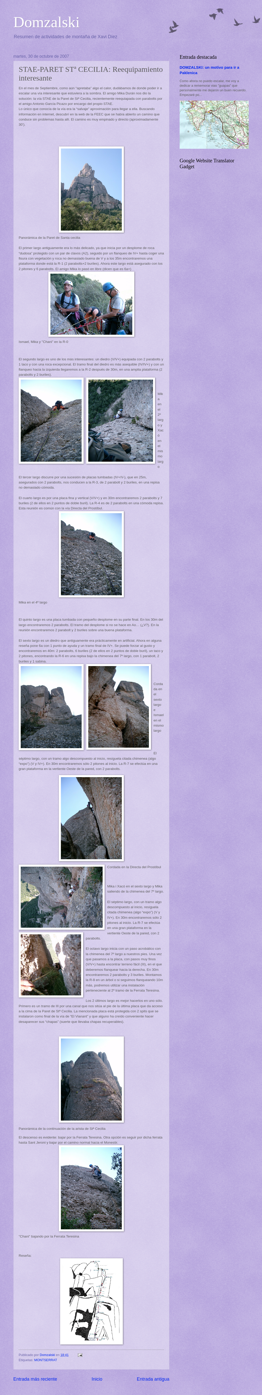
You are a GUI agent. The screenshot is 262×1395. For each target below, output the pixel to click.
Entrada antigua (153, 1379)
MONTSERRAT (45, 1360)
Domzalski (46, 22)
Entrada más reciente (35, 1379)
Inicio (97, 1379)
